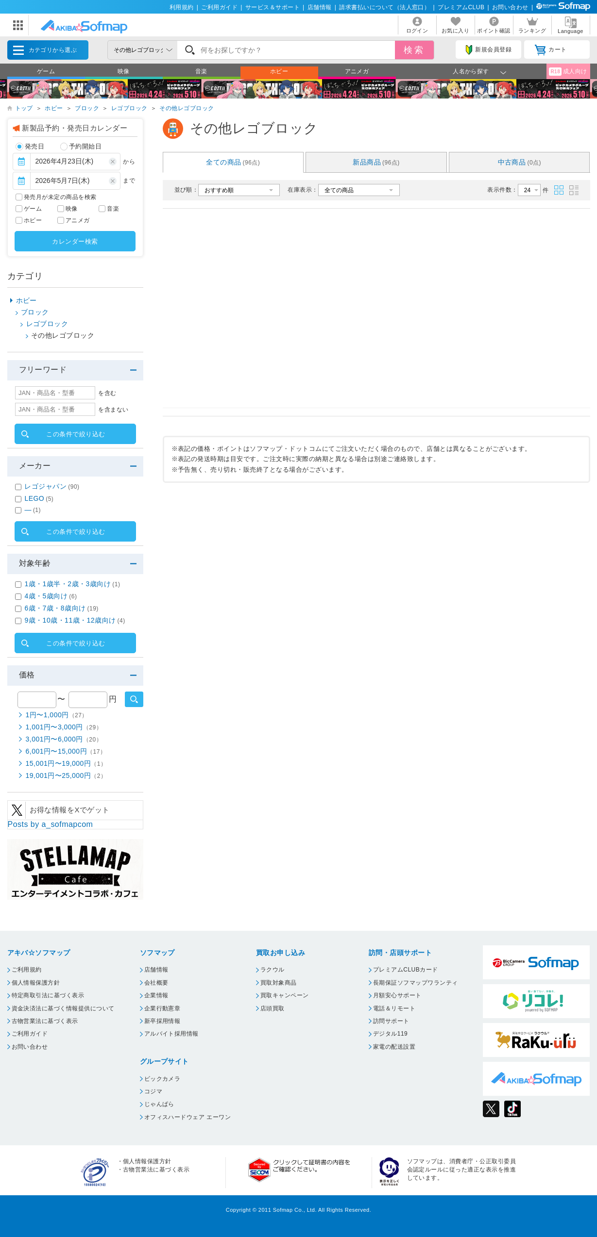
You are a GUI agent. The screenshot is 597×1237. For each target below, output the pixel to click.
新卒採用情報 (162, 1021)
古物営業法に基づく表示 (45, 1021)
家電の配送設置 (394, 1046)
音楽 (201, 71)
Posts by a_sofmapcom (50, 824)
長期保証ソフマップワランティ (415, 982)
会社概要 (156, 982)
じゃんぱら (159, 1104)
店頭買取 (272, 1008)
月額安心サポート (397, 995)
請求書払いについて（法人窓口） (384, 7)
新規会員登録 (489, 50)
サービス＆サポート (272, 7)
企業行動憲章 (162, 1008)
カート (550, 50)
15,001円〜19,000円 (66, 763)
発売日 (30, 146)
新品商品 (376, 162)
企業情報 (156, 995)
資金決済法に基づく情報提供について (63, 1008)
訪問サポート (391, 1021)
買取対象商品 (278, 982)
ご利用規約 (27, 969)
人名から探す (471, 71)
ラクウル (272, 969)
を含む (107, 393)
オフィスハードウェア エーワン (187, 1117)
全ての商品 (233, 162)
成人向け (568, 71)
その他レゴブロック (186, 108)
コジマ (153, 1091)
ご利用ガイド (219, 7)
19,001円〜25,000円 (66, 775)
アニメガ (357, 71)
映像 (124, 71)
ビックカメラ (162, 1078)
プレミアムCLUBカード (405, 969)
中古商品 (520, 162)
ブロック (87, 108)
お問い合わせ (510, 7)
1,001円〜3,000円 (64, 727)
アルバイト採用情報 (171, 1033)
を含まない (113, 409)
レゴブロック (129, 108)
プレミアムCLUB (461, 7)
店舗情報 (319, 7)
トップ (24, 108)
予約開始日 (81, 146)
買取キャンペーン (284, 995)
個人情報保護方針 (36, 982)
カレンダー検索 (75, 241)
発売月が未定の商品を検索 (60, 197)
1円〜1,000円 (57, 715)
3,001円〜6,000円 (64, 739)
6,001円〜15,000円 (66, 751)
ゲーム (46, 71)
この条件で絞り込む (75, 434)
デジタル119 (390, 1033)
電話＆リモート (394, 1008)
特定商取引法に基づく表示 (48, 995)
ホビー (279, 71)
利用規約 (182, 7)
